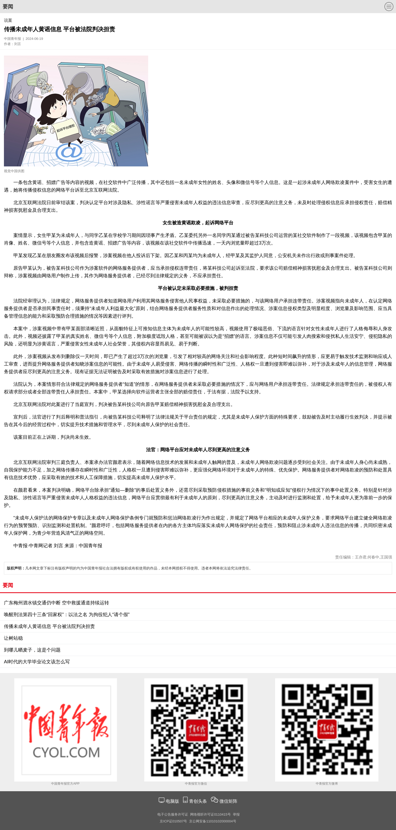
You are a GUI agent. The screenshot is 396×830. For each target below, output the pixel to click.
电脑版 (172, 801)
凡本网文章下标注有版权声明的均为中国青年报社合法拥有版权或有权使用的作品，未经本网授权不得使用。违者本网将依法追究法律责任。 (130, 568)
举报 (236, 814)
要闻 (8, 6)
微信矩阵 (228, 801)
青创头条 (198, 801)
